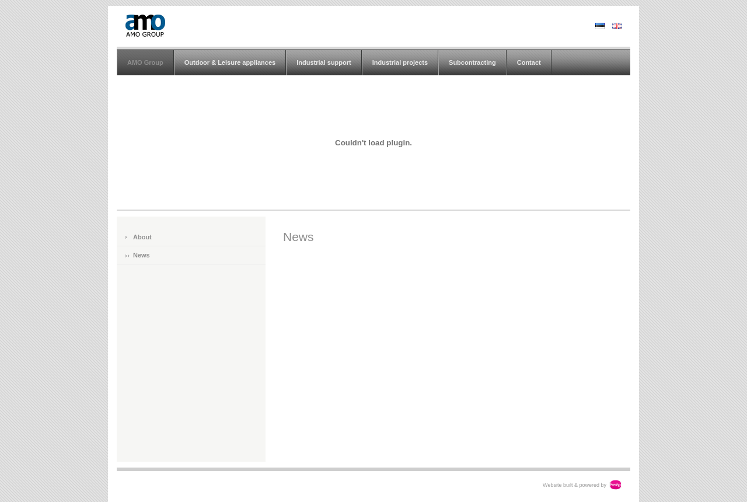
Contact (529, 62)
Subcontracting (472, 62)
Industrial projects (400, 62)
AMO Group (145, 62)
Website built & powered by (574, 485)
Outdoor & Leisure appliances (229, 62)
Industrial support (323, 62)
